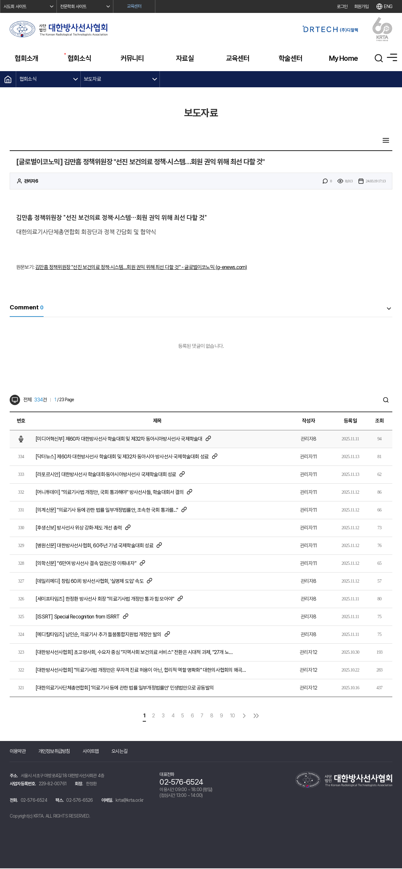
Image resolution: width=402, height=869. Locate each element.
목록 (385, 141)
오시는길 (125, 752)
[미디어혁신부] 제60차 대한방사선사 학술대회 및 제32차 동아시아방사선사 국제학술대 (123, 439)
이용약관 (18, 752)
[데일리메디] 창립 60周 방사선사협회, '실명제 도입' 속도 (94, 581)
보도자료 (92, 79)
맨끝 (261, 716)
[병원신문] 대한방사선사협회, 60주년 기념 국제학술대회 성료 (99, 545)
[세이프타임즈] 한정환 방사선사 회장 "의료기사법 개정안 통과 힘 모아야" (109, 599)
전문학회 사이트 (73, 6)
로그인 (342, 6)
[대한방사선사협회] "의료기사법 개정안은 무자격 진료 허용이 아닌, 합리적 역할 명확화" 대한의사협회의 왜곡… (141, 671)
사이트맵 (95, 752)
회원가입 (361, 6)
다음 (248, 716)
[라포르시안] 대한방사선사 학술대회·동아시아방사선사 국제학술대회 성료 (111, 474)
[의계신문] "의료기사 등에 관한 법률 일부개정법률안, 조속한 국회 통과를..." (111, 510)
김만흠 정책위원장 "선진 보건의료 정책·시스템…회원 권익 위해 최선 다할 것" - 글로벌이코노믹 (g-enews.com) (141, 268)
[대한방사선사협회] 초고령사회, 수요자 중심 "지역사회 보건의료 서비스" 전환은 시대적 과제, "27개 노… (134, 653)
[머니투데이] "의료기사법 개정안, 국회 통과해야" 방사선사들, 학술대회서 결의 (114, 492)
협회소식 (27, 79)
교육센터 (134, 6)
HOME (8, 79)
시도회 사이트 (15, 6)
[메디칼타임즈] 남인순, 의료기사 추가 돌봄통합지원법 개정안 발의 (103, 634)
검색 (385, 400)
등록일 (350, 421)
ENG (388, 6)
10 (235, 716)
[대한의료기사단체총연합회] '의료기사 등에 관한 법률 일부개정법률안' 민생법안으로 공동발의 (125, 688)
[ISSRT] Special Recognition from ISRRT (82, 617)
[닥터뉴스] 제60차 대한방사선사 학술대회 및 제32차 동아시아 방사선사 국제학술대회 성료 (127, 457)
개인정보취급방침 (57, 752)
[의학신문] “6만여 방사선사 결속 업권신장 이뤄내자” (91, 563)
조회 (379, 421)
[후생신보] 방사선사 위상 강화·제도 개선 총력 (83, 528)
